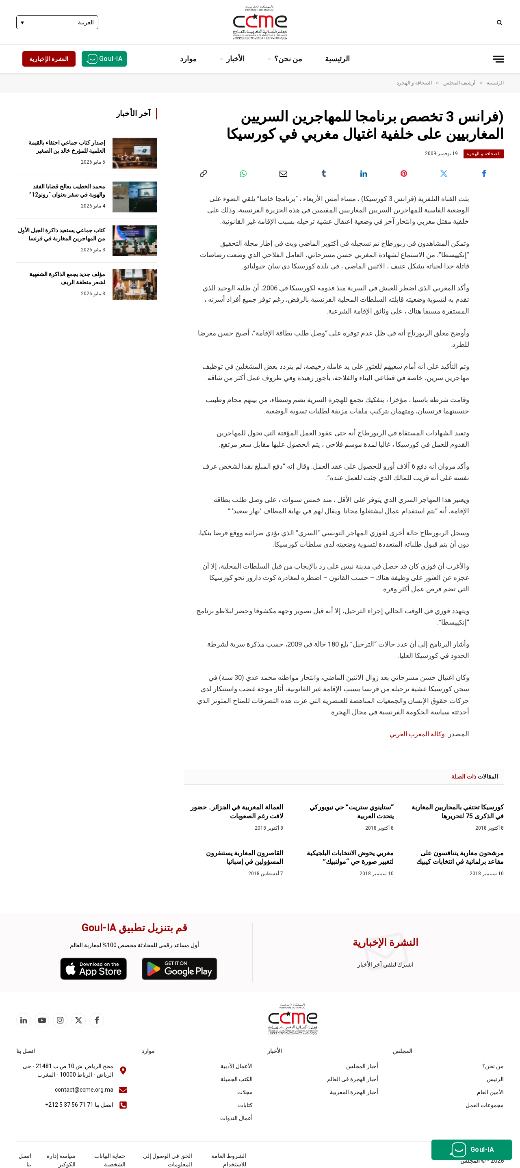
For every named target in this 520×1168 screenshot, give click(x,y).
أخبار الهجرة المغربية (354, 1092)
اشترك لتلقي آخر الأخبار (386, 964)
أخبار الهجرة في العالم (352, 1079)
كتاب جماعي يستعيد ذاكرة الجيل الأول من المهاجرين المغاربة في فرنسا (61, 234)
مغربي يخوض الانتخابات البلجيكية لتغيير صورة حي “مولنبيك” (350, 857)
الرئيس (495, 1079)
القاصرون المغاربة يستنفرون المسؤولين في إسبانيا (244, 857)
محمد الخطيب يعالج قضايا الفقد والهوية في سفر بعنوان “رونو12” (67, 190)
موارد (188, 58)
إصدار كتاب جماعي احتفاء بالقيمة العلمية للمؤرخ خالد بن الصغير (66, 146)
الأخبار (235, 58)
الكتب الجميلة (237, 1079)
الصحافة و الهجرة (483, 153)
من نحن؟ (288, 58)
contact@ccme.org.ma (84, 1089)
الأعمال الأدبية (237, 1066)
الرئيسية (337, 58)
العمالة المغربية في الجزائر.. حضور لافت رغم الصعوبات (237, 811)
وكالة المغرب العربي (416, 734)
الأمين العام (490, 1092)
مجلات (245, 1092)
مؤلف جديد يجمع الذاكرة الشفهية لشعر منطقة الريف (67, 278)
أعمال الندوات (236, 1118)
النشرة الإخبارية (49, 59)
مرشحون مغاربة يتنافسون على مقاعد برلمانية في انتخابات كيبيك (460, 857)
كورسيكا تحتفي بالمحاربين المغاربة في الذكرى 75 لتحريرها (458, 811)
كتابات (245, 1105)
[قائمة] (498, 59)
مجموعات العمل (485, 1105)
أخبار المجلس (362, 1066)
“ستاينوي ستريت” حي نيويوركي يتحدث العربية (352, 811)
